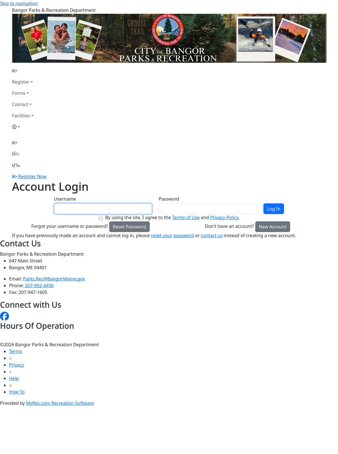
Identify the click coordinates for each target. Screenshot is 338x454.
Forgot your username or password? (69, 226)
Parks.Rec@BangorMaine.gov (54, 279)
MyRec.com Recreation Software (60, 403)
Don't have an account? (229, 226)
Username (65, 199)
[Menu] (16, 165)
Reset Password (129, 227)
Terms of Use (186, 217)
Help (14, 378)
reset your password (172, 235)
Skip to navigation (19, 3)
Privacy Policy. (224, 217)
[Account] (22, 126)
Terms (15, 351)
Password (169, 199)
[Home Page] (22, 70)
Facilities (21, 116)
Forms (18, 93)
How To (16, 392)
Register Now (32, 176)
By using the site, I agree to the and (172, 217)
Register (21, 82)
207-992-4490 (39, 285)
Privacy (16, 365)
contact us (212, 235)
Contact (20, 104)
